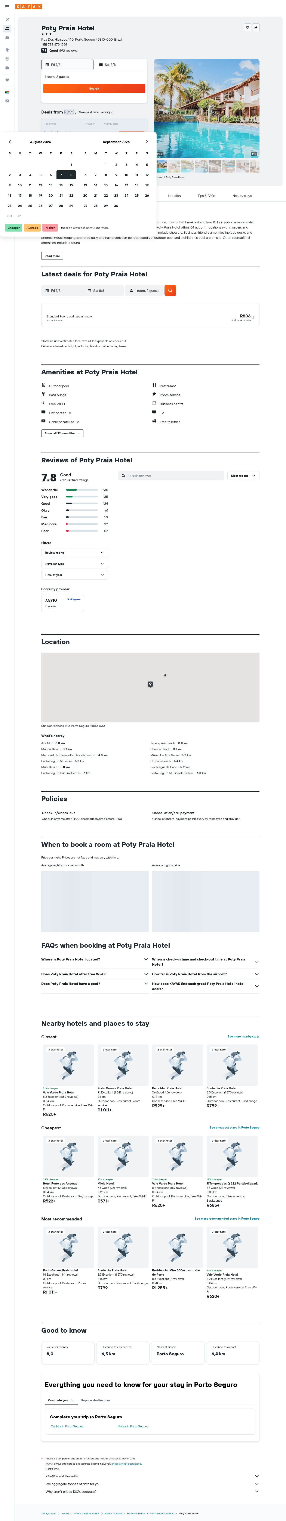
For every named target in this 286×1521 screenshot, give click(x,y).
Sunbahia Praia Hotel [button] (221, 1089)
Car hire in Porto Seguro (67, 1427)
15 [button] (136, 125)
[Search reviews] (175, 476)
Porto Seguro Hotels (161, 1514)
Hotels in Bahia (136, 1514)
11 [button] (94, 125)
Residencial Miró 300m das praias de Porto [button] (176, 1273)
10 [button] (84, 125)
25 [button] (95, 145)
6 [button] (115, 114)
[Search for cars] (7, 37)
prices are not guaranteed (126, 1464)
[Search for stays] (7, 28)
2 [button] (74, 114)
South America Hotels (86, 1514)
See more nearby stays (243, 1037)
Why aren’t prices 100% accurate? (152, 1492)
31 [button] (84, 155)
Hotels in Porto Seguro (133, 1427)
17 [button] (84, 135)
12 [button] (105, 125)
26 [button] (105, 145)
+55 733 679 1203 (54, 44)
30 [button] (74, 155)
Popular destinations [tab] (95, 1401)
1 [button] (135, 104)
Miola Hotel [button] (106, 1184)
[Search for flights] (7, 19)
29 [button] (136, 145)
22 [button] (136, 135)
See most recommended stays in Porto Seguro (227, 1219)
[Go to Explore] (7, 50)
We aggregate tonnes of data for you (152, 1484)
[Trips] (7, 80)
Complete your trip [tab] (61, 1401)
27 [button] (115, 145)
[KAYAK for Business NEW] (7, 67)
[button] (7, 6)
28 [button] (125, 145)
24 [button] (84, 145)
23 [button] (74, 145)
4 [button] (95, 114)
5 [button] (105, 114)
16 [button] (74, 135)
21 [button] (125, 135)
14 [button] (125, 125)
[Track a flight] (7, 59)
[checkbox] (62, 604)
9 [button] (74, 125)
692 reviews (68, 50)
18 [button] (94, 135)
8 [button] (136, 114)
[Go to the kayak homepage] (28, 6)
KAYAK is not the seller (152, 1476)
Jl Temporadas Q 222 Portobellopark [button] (232, 1184)
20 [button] (115, 135)
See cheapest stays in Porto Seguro (234, 1128)
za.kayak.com (48, 1514)
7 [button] (125, 114)
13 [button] (115, 125)
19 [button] (105, 135)
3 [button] (85, 114)
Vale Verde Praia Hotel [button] (58, 1093)
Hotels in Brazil (113, 1514)
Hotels (65, 1514)
